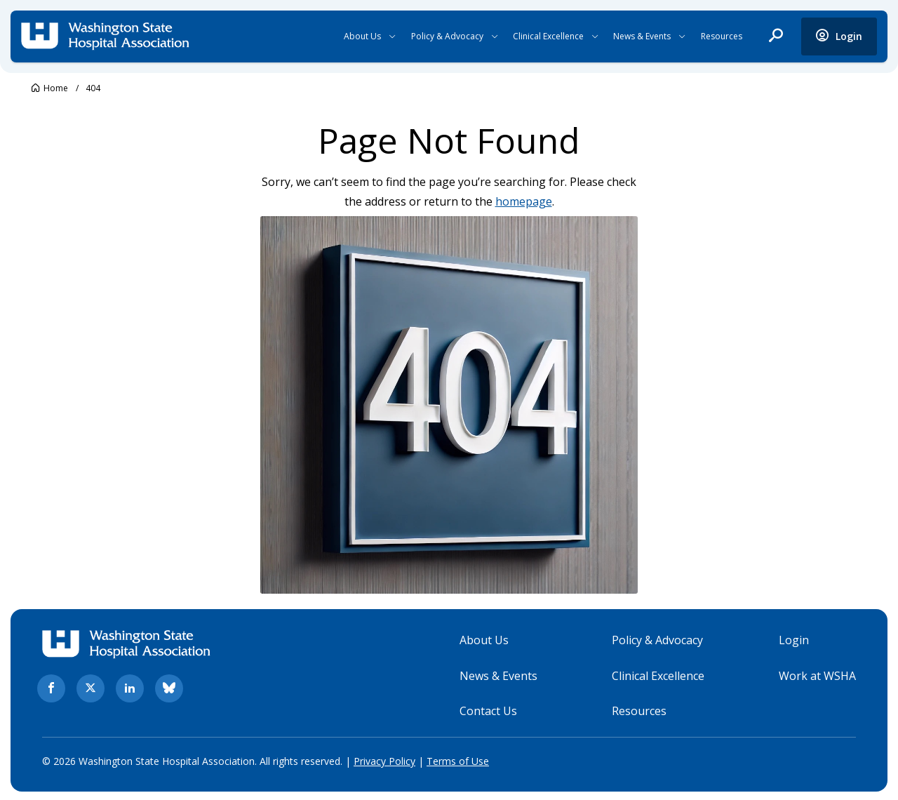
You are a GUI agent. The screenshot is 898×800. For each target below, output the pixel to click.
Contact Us (488, 709)
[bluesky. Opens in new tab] (169, 687)
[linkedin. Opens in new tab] (130, 687)
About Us (362, 36)
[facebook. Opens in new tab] (51, 687)
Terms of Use (458, 759)
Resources (721, 36)
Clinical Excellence (548, 36)
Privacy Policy (384, 759)
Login (794, 638)
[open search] (776, 36)
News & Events (642, 36)
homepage (523, 201)
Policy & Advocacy (447, 36)
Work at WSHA (817, 673)
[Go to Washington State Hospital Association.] (50, 88)
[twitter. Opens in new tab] (90, 687)
